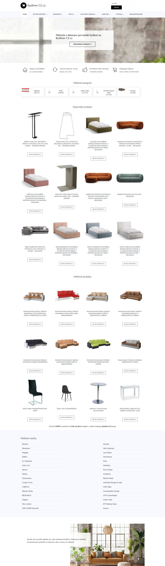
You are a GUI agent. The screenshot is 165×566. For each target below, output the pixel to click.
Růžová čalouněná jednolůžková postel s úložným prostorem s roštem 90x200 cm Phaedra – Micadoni (35, 198)
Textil (70, 14)
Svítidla (119, 14)
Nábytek (105, 14)
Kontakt (124, 554)
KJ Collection (28, 452)
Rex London (27, 472)
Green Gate (123, 468)
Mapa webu (75, 554)
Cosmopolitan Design (127, 464)
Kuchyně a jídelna (88, 14)
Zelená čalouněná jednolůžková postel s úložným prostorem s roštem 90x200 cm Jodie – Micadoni (98, 146)
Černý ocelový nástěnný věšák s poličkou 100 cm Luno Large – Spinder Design (35, 144)
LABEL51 (26, 464)
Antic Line (90, 452)
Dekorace (57, 14)
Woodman (91, 444)
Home (25, 14)
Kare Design (59, 456)
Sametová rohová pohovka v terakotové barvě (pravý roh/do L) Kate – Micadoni (129, 144)
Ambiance (122, 456)
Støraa (89, 456)
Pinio (57, 452)
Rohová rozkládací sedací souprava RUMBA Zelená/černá (98, 362)
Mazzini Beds (60, 460)
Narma (25, 456)
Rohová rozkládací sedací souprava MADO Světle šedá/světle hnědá (98, 313)
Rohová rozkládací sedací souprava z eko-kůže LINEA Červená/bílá (66, 313)
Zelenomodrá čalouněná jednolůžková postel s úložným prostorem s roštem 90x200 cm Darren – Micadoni (66, 251)
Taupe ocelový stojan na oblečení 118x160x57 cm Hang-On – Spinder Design (66, 144)
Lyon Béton (59, 448)
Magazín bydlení (136, 14)
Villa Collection (124, 444)
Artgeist (90, 468)
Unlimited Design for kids (128, 460)
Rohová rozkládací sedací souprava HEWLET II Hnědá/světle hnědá (129, 313)
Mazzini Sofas (92, 464)
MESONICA (27, 468)
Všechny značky (77, 544)
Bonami (26, 444)
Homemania (27, 460)
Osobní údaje (126, 544)
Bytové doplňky (39, 14)
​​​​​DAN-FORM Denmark (95, 472)
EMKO (89, 448)
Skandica (122, 452)
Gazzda (58, 444)
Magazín (74, 549)
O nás (123, 549)
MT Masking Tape (61, 472)
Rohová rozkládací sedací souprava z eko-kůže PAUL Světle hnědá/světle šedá (35, 313)
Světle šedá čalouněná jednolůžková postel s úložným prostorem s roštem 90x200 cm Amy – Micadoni (130, 251)
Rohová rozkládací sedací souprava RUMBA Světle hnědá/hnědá (66, 362)
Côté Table (59, 464)
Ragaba (26, 448)
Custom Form (92, 460)
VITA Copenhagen (62, 468)
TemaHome (123, 448)
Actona (121, 472)
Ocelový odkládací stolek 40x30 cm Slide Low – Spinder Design (66, 196)
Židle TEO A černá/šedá (67, 409)
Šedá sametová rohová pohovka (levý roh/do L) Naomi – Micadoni (35, 249)
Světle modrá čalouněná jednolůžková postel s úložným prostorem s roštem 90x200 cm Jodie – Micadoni (98, 251)
